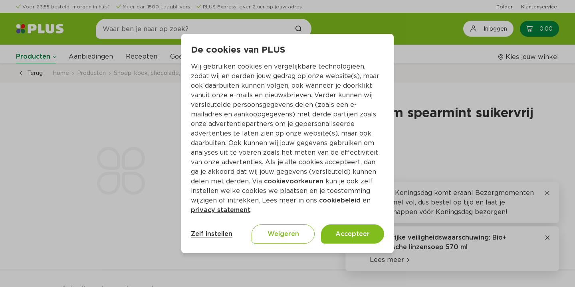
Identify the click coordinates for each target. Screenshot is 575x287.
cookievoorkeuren (294, 181)
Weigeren (283, 234)
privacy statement (220, 210)
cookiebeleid (340, 200)
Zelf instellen (211, 234)
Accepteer (352, 234)
